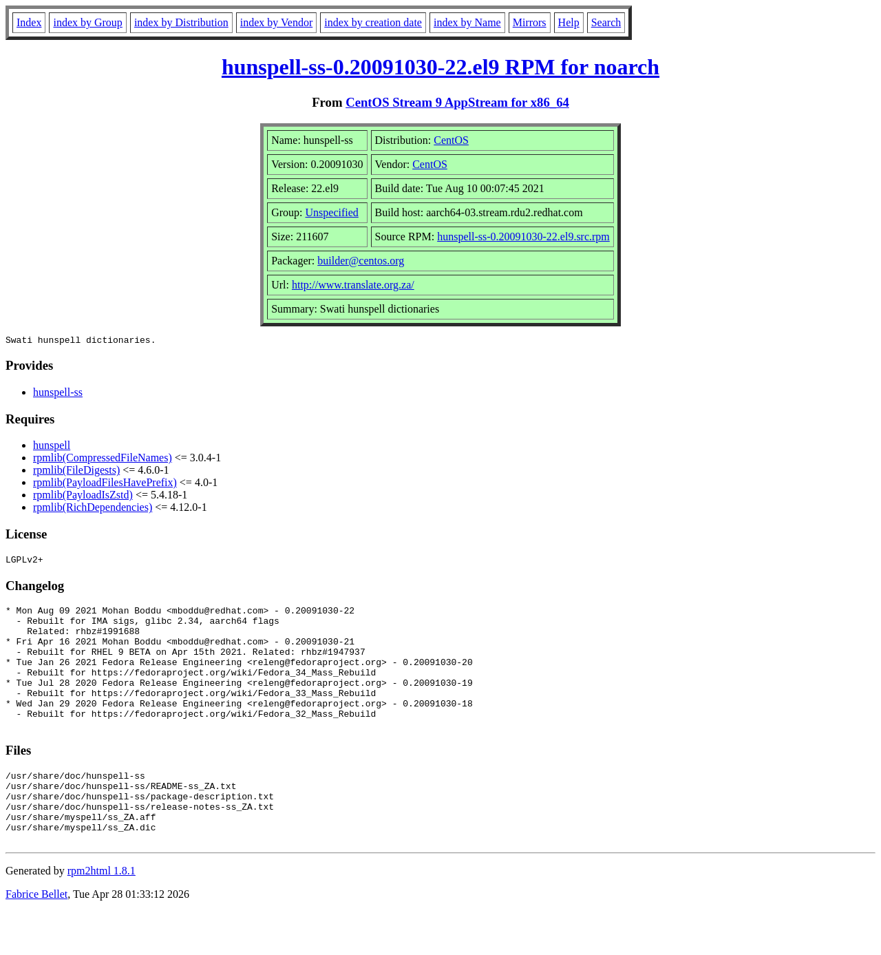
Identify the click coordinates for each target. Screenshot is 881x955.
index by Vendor (276, 22)
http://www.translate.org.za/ (353, 285)
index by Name (467, 22)
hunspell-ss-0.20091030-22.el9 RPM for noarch (440, 66)
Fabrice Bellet (36, 937)
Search (606, 22)
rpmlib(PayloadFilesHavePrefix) (105, 484)
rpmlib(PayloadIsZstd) (83, 497)
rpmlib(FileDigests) (76, 472)
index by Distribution (181, 22)
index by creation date (373, 22)
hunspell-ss (58, 394)
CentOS (451, 140)
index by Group (87, 22)
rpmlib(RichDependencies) (92, 509)
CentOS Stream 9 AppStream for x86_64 (457, 102)
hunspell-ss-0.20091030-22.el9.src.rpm (523, 236)
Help (569, 22)
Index (29, 22)
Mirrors (529, 22)
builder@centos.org (360, 260)
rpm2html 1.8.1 (101, 914)
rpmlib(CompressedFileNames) (102, 459)
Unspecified (332, 212)
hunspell (51, 447)
